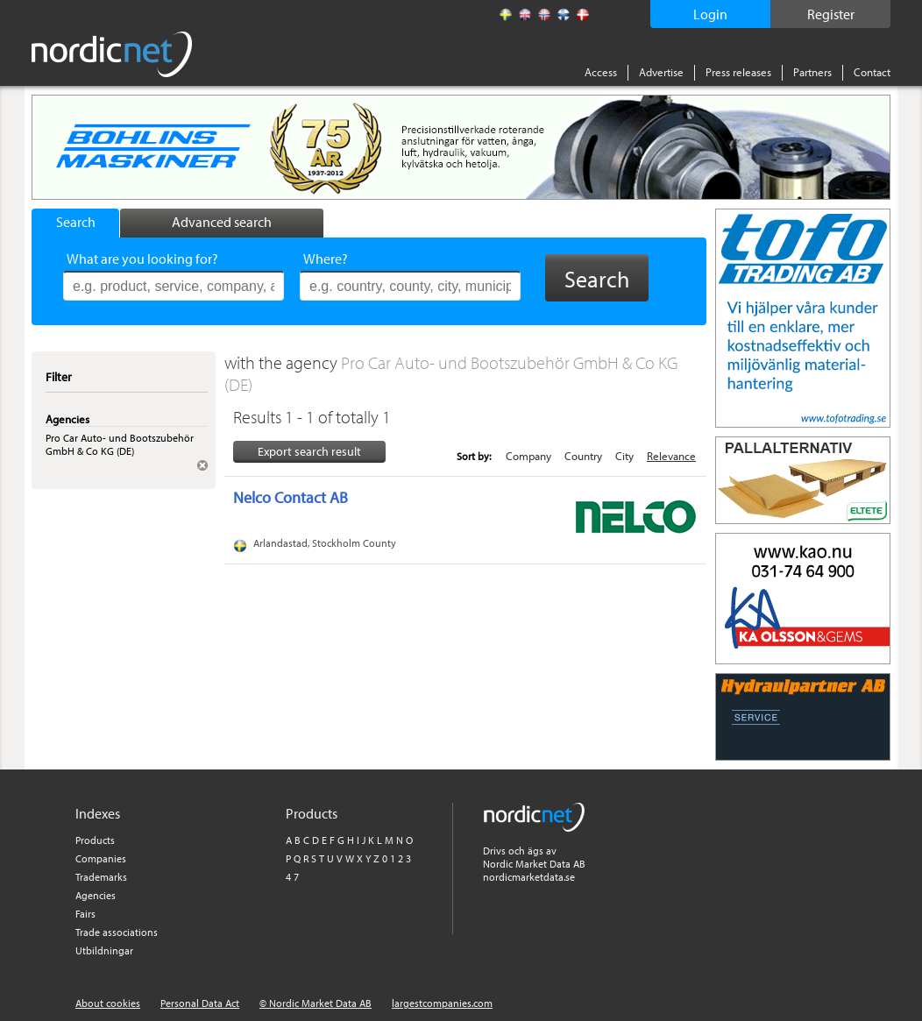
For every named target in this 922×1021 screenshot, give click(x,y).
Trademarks (101, 876)
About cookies (107, 1003)
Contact (872, 72)
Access (601, 72)
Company (528, 456)
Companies (100, 858)
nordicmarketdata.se (529, 876)
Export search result (309, 451)
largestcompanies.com (442, 1003)
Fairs (85, 913)
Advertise (661, 72)
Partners (812, 72)
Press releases (738, 72)
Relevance (671, 456)
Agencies (95, 895)
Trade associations (116, 932)
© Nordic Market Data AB (315, 1003)
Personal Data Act (199, 1003)
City (624, 456)
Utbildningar (104, 950)
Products (95, 840)
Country (583, 456)
